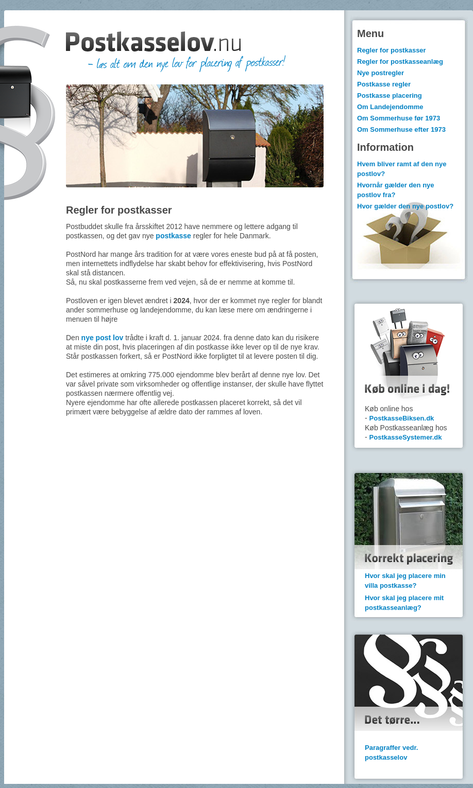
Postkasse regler (384, 84)
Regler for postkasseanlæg (400, 61)
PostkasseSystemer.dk (405, 437)
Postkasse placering (389, 95)
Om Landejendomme (390, 107)
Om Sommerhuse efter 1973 (401, 129)
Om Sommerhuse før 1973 (398, 118)
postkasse (173, 236)
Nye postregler (380, 73)
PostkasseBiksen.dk (401, 418)
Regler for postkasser (391, 50)
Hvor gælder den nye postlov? (405, 206)
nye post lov (102, 338)
